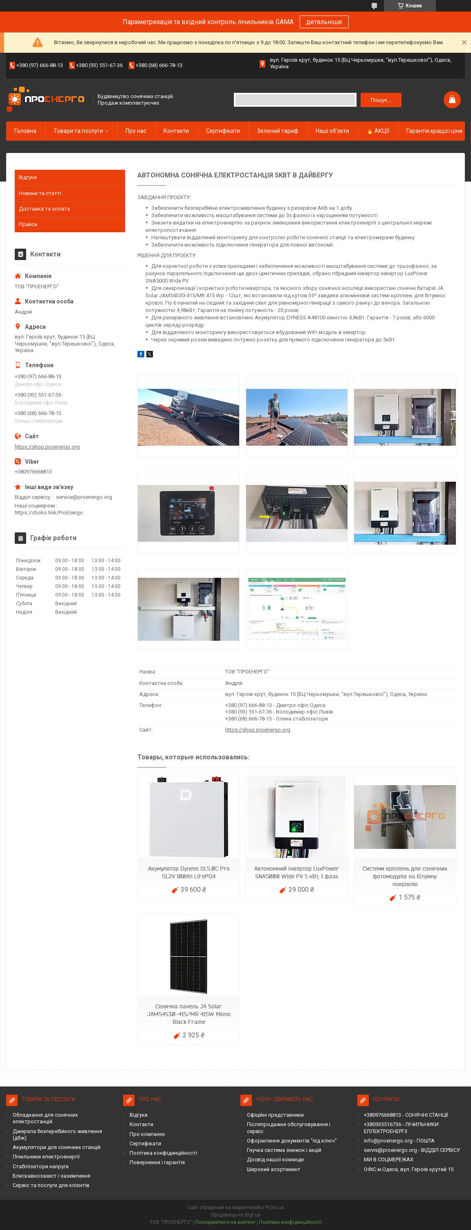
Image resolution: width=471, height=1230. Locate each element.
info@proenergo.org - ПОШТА (399, 1141)
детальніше (324, 22)
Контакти (176, 131)
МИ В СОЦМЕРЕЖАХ (388, 1159)
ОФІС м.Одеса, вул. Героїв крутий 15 (408, 1169)
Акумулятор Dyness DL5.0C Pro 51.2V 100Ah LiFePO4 (189, 872)
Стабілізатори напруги (41, 1166)
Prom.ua (274, 1207)
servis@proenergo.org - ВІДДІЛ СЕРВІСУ (412, 1150)
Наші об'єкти (332, 131)
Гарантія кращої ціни (434, 131)
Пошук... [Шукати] (380, 100)
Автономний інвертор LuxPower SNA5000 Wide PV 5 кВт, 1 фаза (296, 872)
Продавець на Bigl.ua (235, 1215)
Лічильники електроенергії (46, 1157)
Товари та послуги (78, 131)
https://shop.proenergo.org (257, 730)
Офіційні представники (275, 1115)
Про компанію (147, 1134)
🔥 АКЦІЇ (377, 131)
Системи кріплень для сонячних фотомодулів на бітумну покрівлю (405, 876)
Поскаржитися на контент (225, 1222)
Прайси (28, 224)
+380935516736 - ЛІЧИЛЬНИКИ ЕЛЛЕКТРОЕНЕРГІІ (401, 1127)
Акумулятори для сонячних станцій (57, 1147)
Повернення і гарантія (157, 1162)
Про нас (136, 131)
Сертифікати (223, 131)
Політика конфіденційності (163, 1153)
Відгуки (28, 177)
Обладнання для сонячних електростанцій (45, 1118)
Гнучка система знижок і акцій (284, 1150)
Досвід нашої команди (275, 1159)
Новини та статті (40, 193)
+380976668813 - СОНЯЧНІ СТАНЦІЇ (406, 1115)
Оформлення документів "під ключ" (292, 1141)
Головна (25, 131)
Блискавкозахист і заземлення (51, 1176)
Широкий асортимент (274, 1169)
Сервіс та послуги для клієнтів (51, 1185)
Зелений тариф (277, 131)
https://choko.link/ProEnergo (49, 513)
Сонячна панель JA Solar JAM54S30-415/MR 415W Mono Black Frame (189, 1014)
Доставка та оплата (44, 209)
